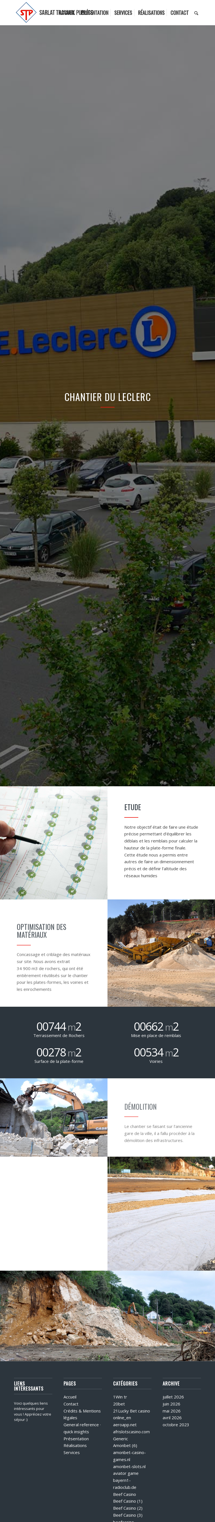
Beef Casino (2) (127, 1508)
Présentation (76, 1438)
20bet (119, 1404)
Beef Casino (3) (127, 1515)
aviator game (126, 1473)
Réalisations (75, 1445)
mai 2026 (172, 1411)
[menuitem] (67, 12)
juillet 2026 (173, 1397)
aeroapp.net (125, 1424)
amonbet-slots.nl (129, 1466)
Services (72, 1452)
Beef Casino (124, 1494)
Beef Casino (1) (127, 1501)
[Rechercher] (196, 12)
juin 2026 (171, 1404)
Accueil (70, 1397)
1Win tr (120, 1397)
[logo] (55, 12)
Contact (71, 1404)
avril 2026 (172, 1417)
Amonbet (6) (125, 1445)
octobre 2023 (176, 1424)
